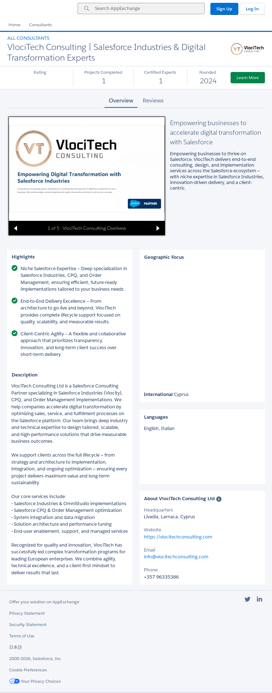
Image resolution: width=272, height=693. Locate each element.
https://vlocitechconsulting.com (178, 537)
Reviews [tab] (153, 100)
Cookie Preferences (28, 670)
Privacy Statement (27, 613)
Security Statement (27, 624)
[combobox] (141, 8)
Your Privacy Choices (35, 681)
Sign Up (224, 9)
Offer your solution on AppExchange (44, 602)
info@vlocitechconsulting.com (176, 557)
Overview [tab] (121, 100)
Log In (252, 9)
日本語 (15, 647)
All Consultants (28, 38)
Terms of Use (21, 636)
